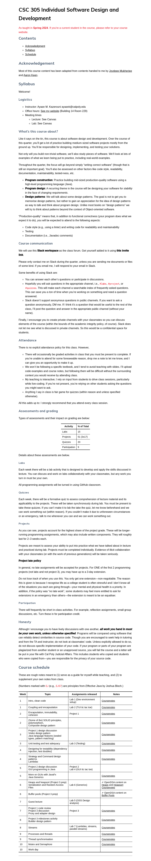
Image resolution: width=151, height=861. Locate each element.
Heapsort (118, 785)
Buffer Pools (108, 795)
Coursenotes (108, 700)
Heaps (105, 785)
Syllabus (30, 50)
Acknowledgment (35, 46)
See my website (50, 111)
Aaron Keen (30, 75)
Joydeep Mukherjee (120, 71)
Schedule (30, 54)
